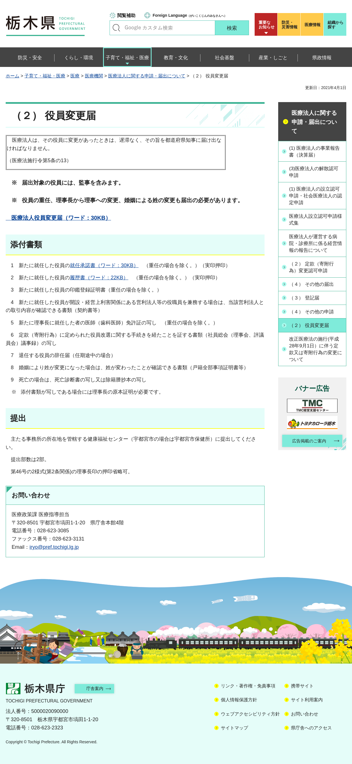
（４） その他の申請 (313, 312)
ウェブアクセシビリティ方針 (250, 714)
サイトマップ (234, 727)
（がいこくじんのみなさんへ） (190, 15)
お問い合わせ (304, 714)
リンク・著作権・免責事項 (248, 685)
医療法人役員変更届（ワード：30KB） (58, 218)
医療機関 (94, 75)
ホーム (12, 75)
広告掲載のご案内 (307, 442)
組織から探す (335, 24)
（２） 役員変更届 (311, 325)
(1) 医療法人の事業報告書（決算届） (314, 151)
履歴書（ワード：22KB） (99, 277)
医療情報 (312, 24)
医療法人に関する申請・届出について (146, 75)
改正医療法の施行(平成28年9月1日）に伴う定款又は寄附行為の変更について (316, 349)
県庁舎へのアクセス (311, 727)
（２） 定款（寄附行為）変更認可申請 (313, 268)
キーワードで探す (116, 27)
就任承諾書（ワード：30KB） (104, 265)
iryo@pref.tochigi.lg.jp (54, 547)
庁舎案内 (98, 688)
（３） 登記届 (306, 298)
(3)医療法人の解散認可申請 (316, 172)
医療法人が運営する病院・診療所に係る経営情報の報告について (315, 244)
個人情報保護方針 (239, 699)
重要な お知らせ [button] (267, 24)
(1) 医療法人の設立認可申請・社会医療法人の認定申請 (315, 196)
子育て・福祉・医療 (44, 75)
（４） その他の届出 (313, 285)
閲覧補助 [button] (126, 15)
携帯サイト (302, 685)
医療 (74, 75)
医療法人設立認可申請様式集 (315, 220)
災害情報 (290, 24)
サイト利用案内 (307, 699)
